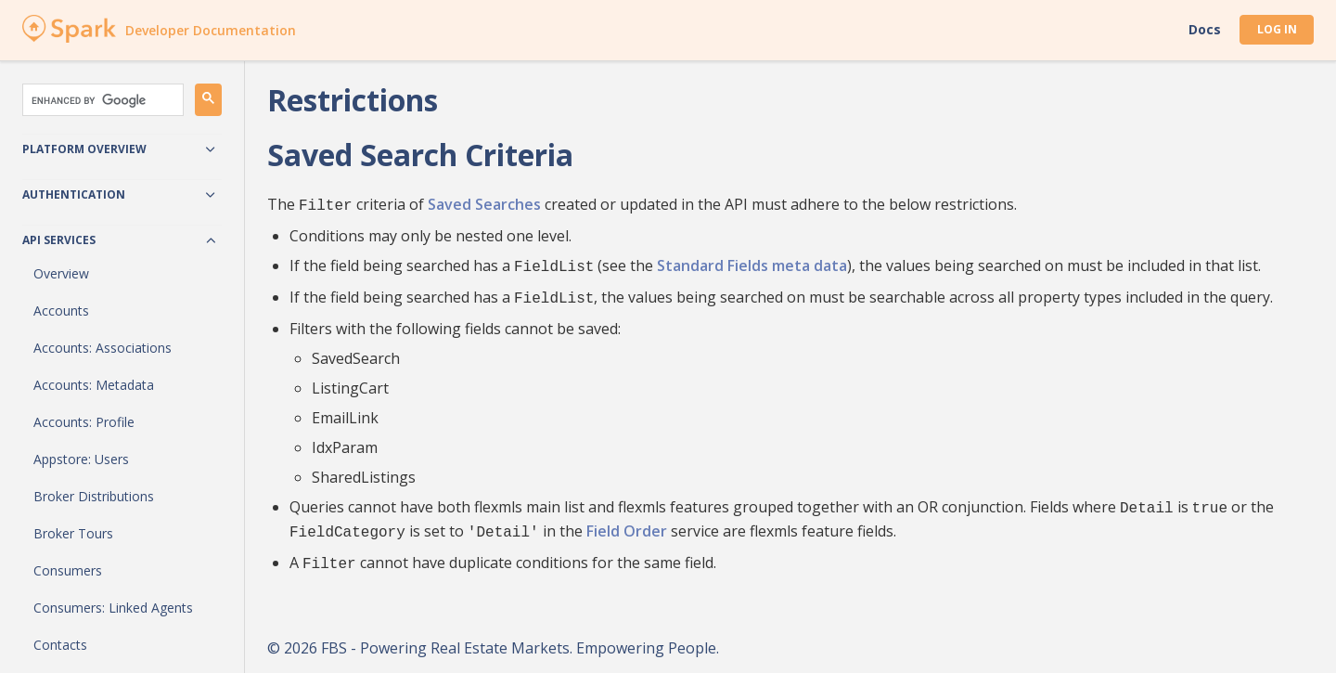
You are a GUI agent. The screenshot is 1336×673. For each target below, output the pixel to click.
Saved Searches (484, 204)
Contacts (60, 645)
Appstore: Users (81, 459)
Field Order (626, 523)
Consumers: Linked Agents (113, 607)
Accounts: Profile (84, 422)
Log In (1277, 29)
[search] (101, 100)
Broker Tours (73, 533)
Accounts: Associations (102, 347)
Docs (1204, 29)
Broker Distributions (93, 496)
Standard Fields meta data (752, 263)
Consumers (67, 570)
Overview (61, 273)
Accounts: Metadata (93, 385)
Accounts (61, 310)
